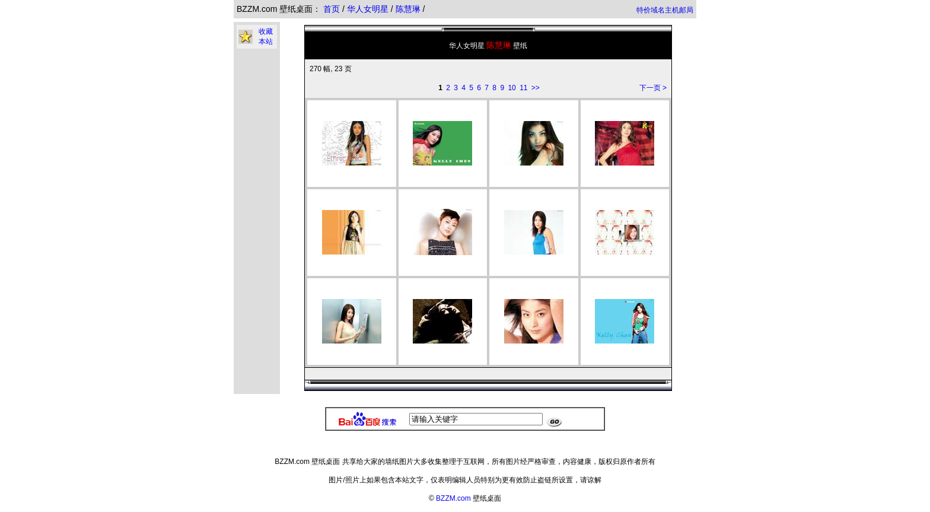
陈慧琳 (409, 9)
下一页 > (653, 88)
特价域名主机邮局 (664, 10)
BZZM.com (453, 498)
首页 (331, 9)
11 (523, 88)
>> (535, 88)
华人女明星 (369, 9)
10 (511, 88)
